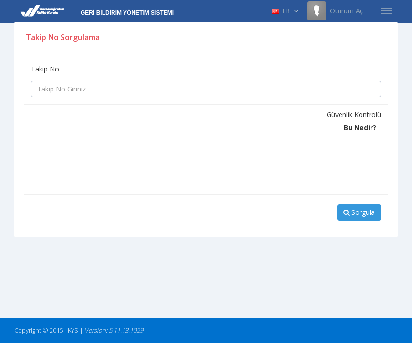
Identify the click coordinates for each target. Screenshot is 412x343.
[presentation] (103, 168)
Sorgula (359, 212)
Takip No (45, 68)
